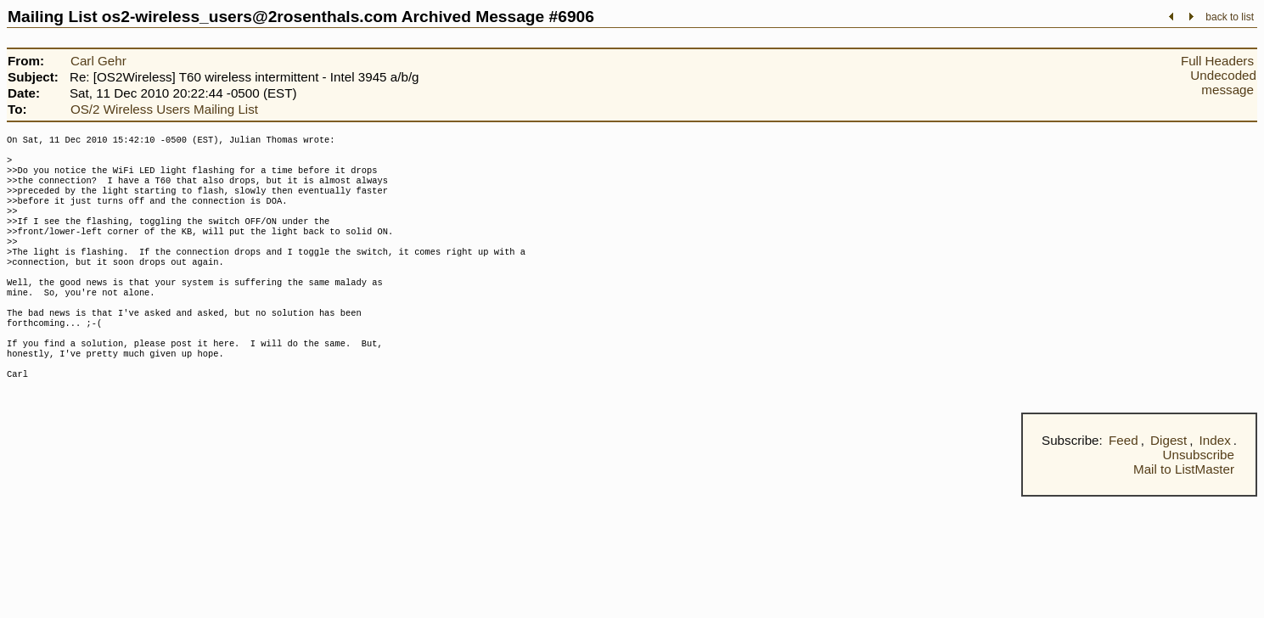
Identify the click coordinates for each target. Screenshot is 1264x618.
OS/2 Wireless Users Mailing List (164, 109)
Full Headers (1217, 60)
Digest (1168, 484)
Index (1215, 484)
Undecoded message (1223, 82)
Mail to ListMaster (1183, 513)
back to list (1229, 17)
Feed (1123, 484)
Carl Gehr (98, 60)
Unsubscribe (1198, 499)
